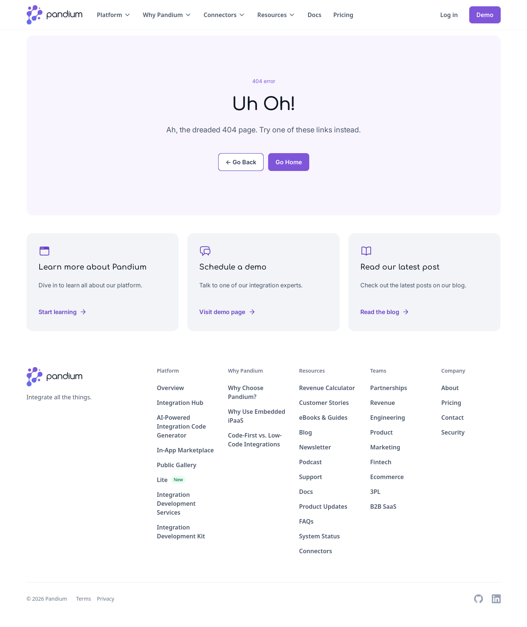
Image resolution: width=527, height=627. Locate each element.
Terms (83, 598)
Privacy (105, 598)
